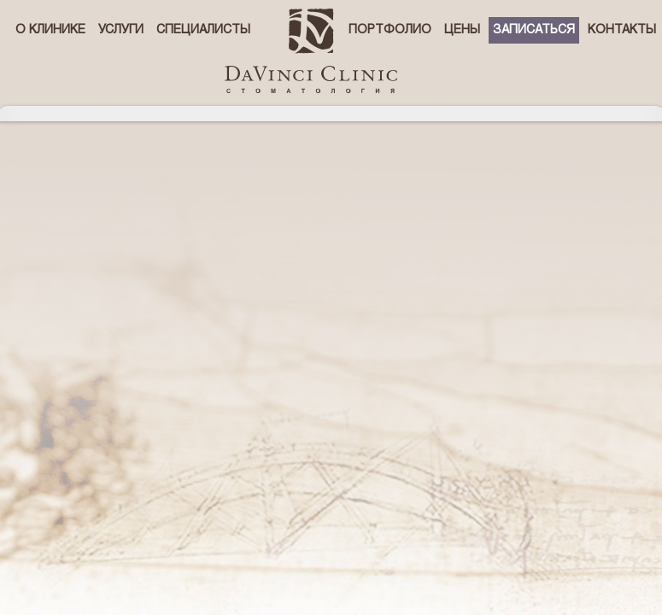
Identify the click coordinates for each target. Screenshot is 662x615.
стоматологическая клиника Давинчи (311, 51)
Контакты (622, 30)
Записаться (534, 30)
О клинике (50, 30)
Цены (462, 30)
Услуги (121, 30)
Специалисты (203, 30)
